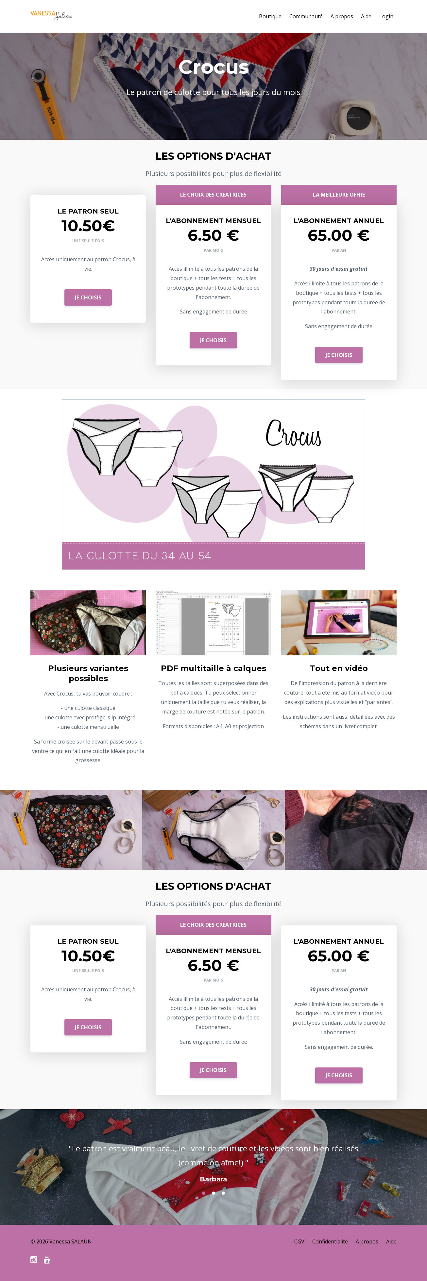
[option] (213, 1157)
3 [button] (223, 1193)
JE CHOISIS (88, 297)
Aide (366, 16)
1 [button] (203, 1193)
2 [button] (213, 1193)
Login (386, 16)
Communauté (306, 16)
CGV (299, 1241)
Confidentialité (330, 1241)
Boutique (270, 16)
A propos (342, 16)
